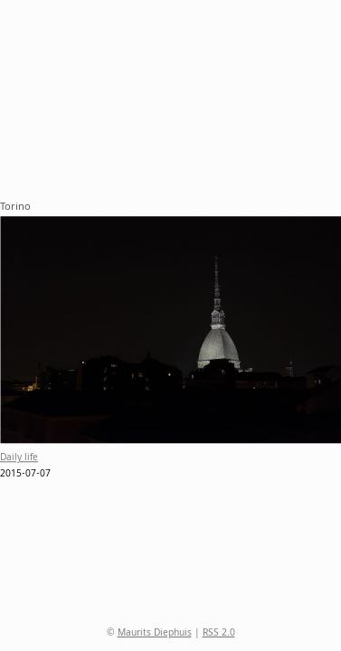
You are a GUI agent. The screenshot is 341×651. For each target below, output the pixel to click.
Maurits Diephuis (155, 634)
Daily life (19, 459)
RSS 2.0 (219, 634)
